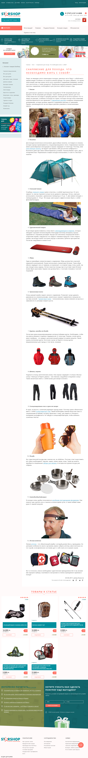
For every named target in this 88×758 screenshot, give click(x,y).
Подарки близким (49, 28)
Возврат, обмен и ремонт (72, 747)
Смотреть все (15, 32)
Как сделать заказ (28, 741)
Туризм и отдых (7, 100)
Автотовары (6, 89)
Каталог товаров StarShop (11, 66)
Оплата (23, 2)
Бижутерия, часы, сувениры (11, 95)
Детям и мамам (7, 81)
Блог (33, 64)
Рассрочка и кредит (28, 747)
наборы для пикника (50, 463)
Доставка (17, 2)
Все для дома (7, 73)
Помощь (37, 2)
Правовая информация (72, 743)
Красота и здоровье (9, 92)
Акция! (3, 2)
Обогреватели (74, 28)
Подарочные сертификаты (30, 751)
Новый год (6, 105)
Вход (76, 2)
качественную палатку (33, 148)
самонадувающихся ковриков (64, 231)
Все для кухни (7, 76)
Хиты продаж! (28, 28)
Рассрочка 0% (30, 2)
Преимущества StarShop (29, 745)
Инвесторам (47, 747)
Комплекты (6, 108)
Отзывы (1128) (10, 2)
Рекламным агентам (49, 745)
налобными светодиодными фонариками (65, 500)
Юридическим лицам (29, 743)
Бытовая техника (8, 84)
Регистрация (82, 2)
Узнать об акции (52, 705)
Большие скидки (62, 28)
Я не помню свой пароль (72, 749)
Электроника (7, 87)
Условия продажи (28, 749)
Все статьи (32, 687)
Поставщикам (48, 741)
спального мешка (38, 192)
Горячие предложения (9, 71)
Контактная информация (72, 741)
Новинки (38, 28)
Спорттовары (7, 97)
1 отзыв (26, 599)
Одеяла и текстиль (30, 32)
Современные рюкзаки (58, 100)
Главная (28, 64)
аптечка (33, 544)
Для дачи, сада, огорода (10, 79)
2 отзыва (84, 599)
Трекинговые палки (44, 299)
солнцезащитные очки (43, 411)
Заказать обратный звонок (73, 745)
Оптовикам (47, 743)
